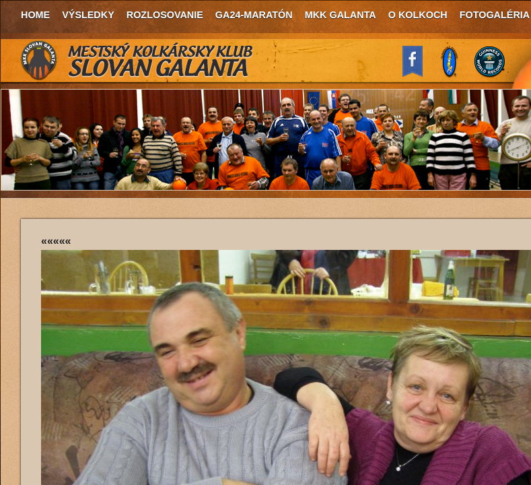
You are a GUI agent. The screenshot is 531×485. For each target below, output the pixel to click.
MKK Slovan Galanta (137, 60)
